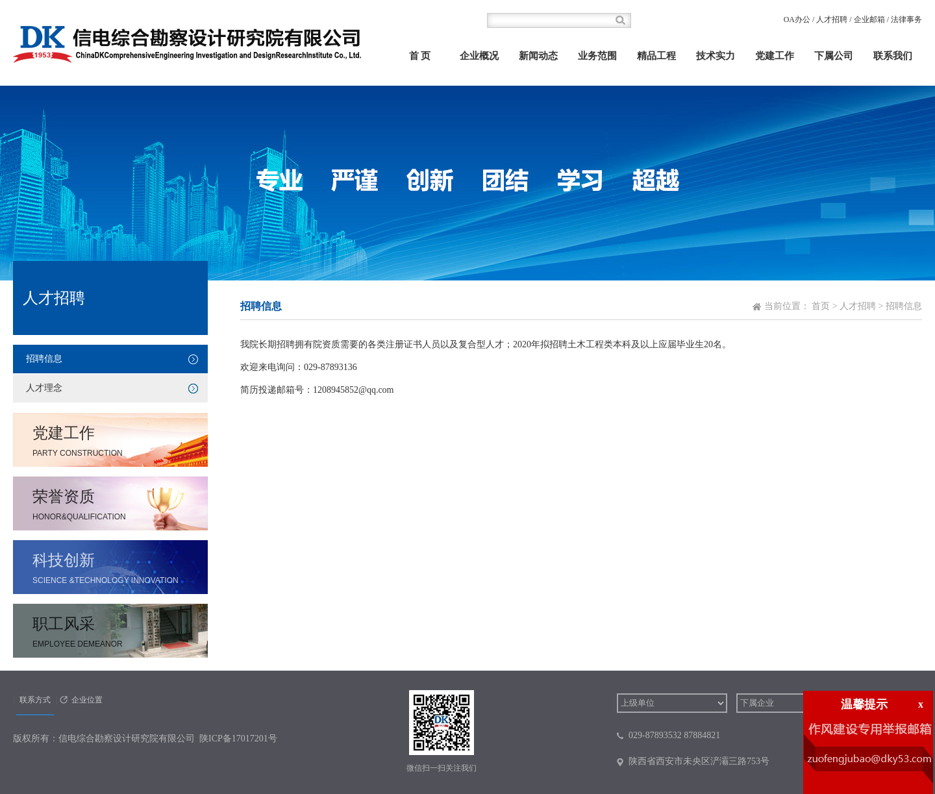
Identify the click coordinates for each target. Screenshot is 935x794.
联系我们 (892, 56)
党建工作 (774, 56)
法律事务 (906, 19)
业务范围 (597, 56)
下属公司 (833, 56)
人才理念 (44, 388)
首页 (821, 306)
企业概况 (479, 56)
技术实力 (715, 56)
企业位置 (87, 699)
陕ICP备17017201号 (238, 738)
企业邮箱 (869, 19)
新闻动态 (538, 56)
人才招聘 (831, 19)
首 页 (420, 56)
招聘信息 (44, 359)
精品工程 (656, 56)
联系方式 (35, 699)
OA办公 (797, 19)
